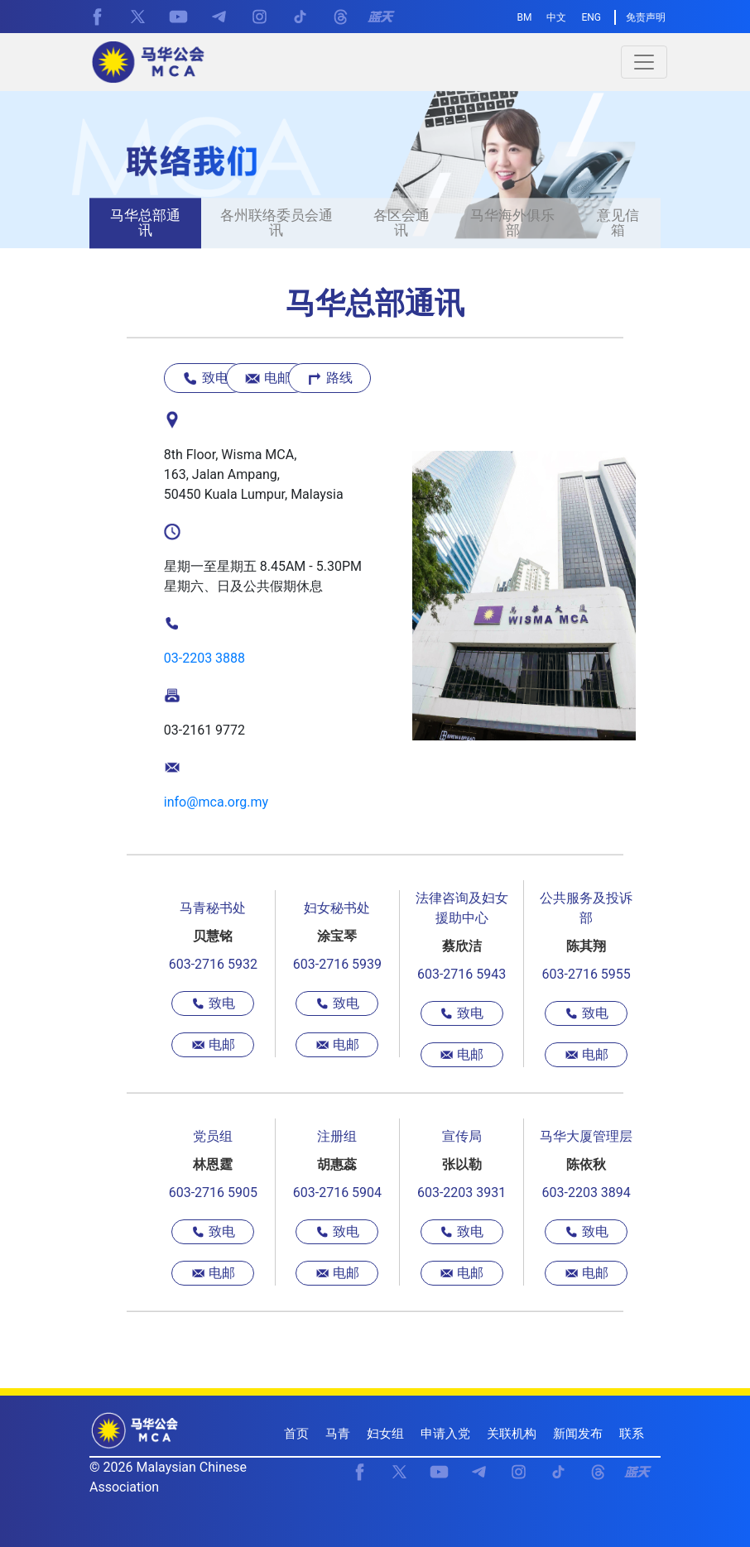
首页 (296, 1433)
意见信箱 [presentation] (618, 223)
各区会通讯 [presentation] (401, 223)
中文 (556, 17)
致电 (205, 379)
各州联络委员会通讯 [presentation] (276, 223)
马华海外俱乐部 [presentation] (512, 223)
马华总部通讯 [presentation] (145, 223)
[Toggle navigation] (644, 62)
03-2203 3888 (204, 658)
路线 (329, 379)
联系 (631, 1433)
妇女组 (385, 1433)
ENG (591, 17)
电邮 (267, 379)
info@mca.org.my (216, 802)
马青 (337, 1433)
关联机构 (511, 1433)
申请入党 (445, 1433)
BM (524, 17)
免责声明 (646, 17)
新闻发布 (578, 1433)
